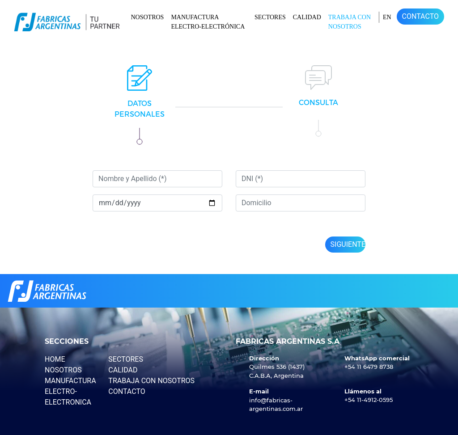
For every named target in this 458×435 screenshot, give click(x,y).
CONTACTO (420, 16)
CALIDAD (307, 17)
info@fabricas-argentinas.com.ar (276, 405)
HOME (55, 359)
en (387, 17)
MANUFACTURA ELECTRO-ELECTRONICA (70, 391)
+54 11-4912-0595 (368, 399)
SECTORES (270, 17)
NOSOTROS (147, 17)
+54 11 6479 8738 (368, 366)
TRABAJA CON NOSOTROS (349, 22)
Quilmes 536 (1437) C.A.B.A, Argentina (277, 371)
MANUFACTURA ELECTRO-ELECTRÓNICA (208, 22)
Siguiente (348, 244)
